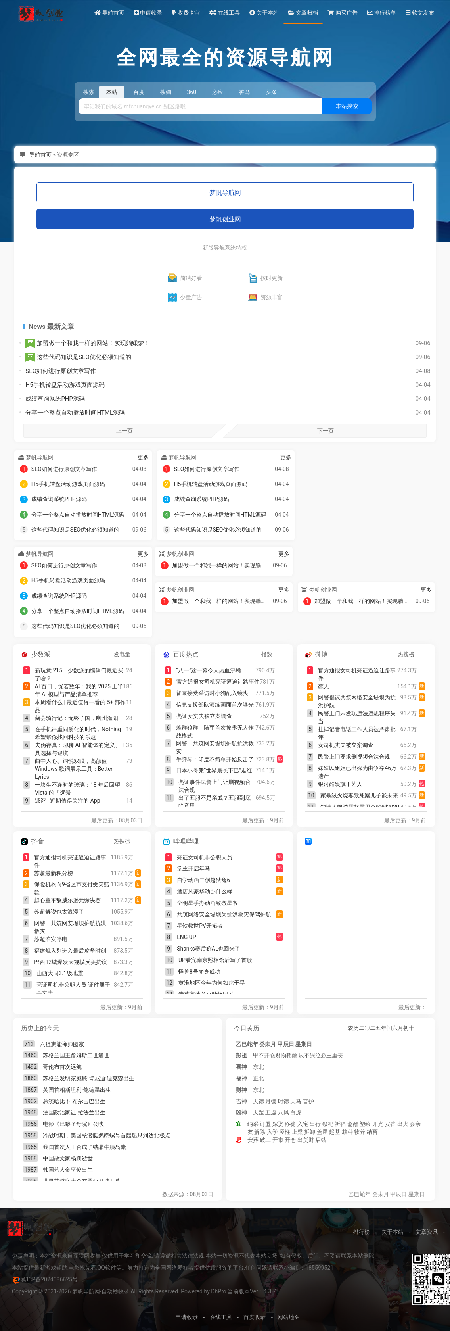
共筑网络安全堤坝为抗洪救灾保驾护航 (224, 914)
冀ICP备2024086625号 (49, 1279)
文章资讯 (427, 1232)
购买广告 (342, 13)
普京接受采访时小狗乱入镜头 (212, 693)
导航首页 (109, 13)
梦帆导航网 (225, 192)
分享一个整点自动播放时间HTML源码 (75, 412)
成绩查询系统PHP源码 (55, 398)
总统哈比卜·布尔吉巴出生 (74, 1101)
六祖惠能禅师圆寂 (62, 1044)
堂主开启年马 (193, 868)
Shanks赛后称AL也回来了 (208, 948)
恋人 (323, 686)
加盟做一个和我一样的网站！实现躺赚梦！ (87, 343)
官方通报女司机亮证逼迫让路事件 (218, 681)
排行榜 (361, 1232)
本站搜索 (347, 106)
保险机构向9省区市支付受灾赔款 (71, 888)
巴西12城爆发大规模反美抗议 (70, 962)
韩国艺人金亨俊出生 (68, 1169)
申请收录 (148, 13)
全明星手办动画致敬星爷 (207, 903)
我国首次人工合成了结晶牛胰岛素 (84, 1147)
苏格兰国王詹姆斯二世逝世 (76, 1055)
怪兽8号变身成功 (199, 971)
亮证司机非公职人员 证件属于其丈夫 (73, 988)
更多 (143, 457)
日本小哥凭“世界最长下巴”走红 (214, 770)
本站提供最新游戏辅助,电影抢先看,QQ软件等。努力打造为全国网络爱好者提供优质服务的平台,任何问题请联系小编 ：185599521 (172, 1267)
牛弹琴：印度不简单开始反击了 (215, 759)
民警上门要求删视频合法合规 (354, 756)
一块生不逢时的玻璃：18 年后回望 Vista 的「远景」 (77, 789)
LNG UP (186, 937)
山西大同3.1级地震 (59, 973)
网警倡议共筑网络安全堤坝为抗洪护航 (357, 701)
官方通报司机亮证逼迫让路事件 (70, 861)
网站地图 (289, 1317)
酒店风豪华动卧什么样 (204, 891)
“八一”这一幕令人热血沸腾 (208, 670)
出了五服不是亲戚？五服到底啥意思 (214, 802)
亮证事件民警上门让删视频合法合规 (214, 786)
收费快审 (185, 13)
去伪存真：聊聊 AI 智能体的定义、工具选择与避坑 (80, 749)
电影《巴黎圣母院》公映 (73, 1124)
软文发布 (420, 13)
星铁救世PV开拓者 (200, 925)
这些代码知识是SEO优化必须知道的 (78, 357)
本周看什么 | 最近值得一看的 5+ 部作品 (80, 706)
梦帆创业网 (225, 219)
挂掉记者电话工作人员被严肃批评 (357, 733)
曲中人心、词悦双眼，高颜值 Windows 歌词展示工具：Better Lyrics (74, 769)
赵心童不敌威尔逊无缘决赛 (67, 900)
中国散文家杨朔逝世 (68, 1158)
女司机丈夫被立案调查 (345, 745)
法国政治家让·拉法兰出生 (74, 1112)
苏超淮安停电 (50, 939)
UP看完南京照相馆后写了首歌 (215, 960)
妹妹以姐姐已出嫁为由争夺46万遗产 (357, 772)
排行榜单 (381, 13)
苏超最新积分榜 (53, 873)
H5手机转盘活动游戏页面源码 (64, 384)
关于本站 (263, 13)
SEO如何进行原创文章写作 (60, 371)
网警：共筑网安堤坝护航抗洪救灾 (215, 747)
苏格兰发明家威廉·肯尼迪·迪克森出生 (88, 1078)
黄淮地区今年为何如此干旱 (211, 983)
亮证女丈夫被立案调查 (204, 716)
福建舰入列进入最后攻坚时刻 (70, 950)
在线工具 (224, 13)
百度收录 (254, 1317)
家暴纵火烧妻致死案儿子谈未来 (359, 795)
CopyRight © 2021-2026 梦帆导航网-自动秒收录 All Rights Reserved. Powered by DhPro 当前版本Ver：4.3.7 (144, 1291)
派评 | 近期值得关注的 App (67, 800)
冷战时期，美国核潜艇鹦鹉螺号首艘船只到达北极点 (106, 1135)
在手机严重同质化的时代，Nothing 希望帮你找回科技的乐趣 (78, 733)
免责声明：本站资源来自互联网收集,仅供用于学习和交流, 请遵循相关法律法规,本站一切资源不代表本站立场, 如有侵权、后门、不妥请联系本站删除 (193, 1255)
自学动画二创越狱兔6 (203, 880)
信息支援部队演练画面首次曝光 (215, 704)
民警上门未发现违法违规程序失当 (357, 717)
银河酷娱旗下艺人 (340, 784)
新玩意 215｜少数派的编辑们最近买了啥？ (79, 674)
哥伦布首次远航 (62, 1067)
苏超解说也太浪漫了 (59, 911)
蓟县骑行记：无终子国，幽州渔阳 (76, 718)
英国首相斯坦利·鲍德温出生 (77, 1090)
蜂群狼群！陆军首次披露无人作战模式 (215, 731)
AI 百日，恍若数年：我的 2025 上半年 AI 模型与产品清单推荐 (79, 690)
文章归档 (303, 13)
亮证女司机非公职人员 (204, 857)
